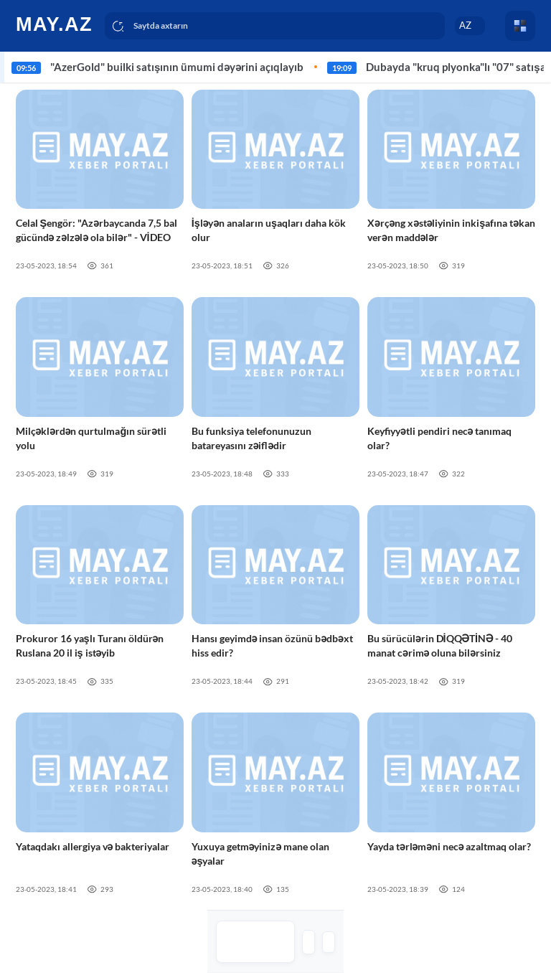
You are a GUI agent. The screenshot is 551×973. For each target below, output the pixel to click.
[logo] (55, 24)
